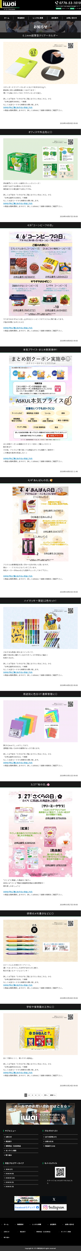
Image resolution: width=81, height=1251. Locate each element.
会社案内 (54, 18)
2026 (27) (9, 1169)
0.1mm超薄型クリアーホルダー (40, 35)
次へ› (46, 1095)
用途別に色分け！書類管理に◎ (40, 694)
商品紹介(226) (50, 1146)
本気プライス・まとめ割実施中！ (40, 349)
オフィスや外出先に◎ (40, 132)
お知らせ (9, 1137)
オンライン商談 (11, 1150)
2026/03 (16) (10, 1178)
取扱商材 (21, 18)
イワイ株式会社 (38, 1248)
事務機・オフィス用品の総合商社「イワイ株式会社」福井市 (10, 5)
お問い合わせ (71, 18)
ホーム (6, 18)
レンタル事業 (38, 18)
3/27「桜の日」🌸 (40, 784)
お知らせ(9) (49, 1141)
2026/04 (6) (10, 1174)
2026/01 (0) (10, 1186)
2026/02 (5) (10, 1182)
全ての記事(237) (51, 1137)
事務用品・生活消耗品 (13, 1146)
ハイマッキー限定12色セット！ (40, 600)
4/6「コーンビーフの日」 (40, 225)
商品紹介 (9, 1141)
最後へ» (53, 1095)
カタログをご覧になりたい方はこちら (17, 107)
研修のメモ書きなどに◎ (40, 913)
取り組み (9, 1155)
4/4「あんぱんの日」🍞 (40, 480)
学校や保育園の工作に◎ (40, 1006)
